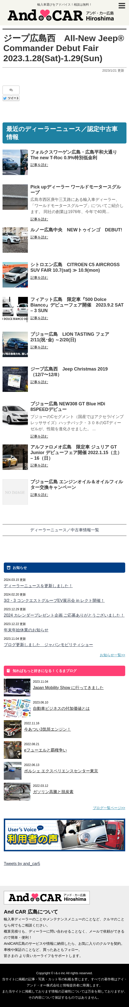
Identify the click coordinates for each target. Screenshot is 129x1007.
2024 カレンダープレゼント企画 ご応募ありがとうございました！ (64, 615)
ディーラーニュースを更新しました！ (38, 586)
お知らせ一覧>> (112, 655)
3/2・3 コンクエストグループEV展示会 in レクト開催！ (54, 600)
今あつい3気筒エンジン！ (47, 729)
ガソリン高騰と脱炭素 (53, 792)
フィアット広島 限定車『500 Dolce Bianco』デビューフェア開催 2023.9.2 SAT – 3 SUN (77, 305)
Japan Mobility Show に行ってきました (68, 687)
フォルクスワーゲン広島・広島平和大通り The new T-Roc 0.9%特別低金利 (76, 155)
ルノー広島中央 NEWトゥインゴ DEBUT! (76, 229)
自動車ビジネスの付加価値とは (61, 708)
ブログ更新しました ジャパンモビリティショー (48, 645)
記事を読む (39, 165)
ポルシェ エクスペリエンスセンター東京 (61, 771)
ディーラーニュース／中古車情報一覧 (64, 530)
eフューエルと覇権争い (45, 750)
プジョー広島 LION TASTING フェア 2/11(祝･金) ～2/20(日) (72, 337)
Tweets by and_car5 (22, 863)
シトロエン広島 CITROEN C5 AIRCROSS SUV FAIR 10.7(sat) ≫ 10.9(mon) (75, 267)
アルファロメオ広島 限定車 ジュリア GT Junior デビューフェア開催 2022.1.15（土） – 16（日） (76, 452)
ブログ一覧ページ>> (109, 808)
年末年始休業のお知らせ (26, 630)
